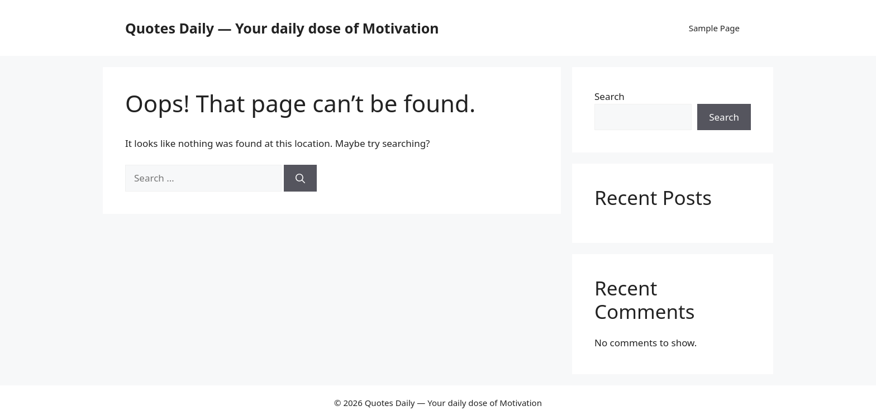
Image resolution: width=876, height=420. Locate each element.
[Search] (300, 178)
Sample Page (714, 28)
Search (609, 96)
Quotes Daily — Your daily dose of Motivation (282, 27)
